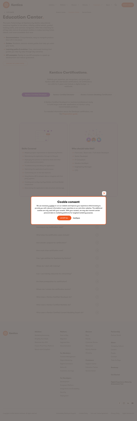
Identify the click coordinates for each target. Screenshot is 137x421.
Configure (76, 218)
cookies (51, 206)
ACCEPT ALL (64, 218)
